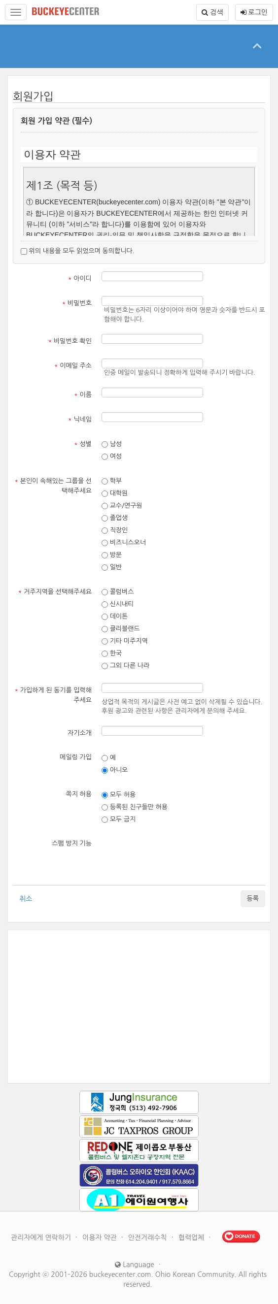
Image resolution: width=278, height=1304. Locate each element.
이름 (83, 394)
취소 (25, 898)
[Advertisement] (139, 1007)
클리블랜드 (121, 628)
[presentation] (176, 856)
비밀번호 (77, 303)
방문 (112, 555)
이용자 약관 (100, 1237)
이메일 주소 (73, 365)
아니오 (115, 770)
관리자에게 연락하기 (42, 1237)
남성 (112, 444)
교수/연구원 (122, 505)
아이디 (80, 278)
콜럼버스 (118, 591)
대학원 (115, 493)
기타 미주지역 (125, 641)
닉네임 (80, 419)
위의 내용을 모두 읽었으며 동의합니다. (78, 251)
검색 (212, 12)
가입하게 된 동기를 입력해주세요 (53, 695)
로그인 (254, 12)
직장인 (115, 530)
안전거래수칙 (148, 1237)
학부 (112, 481)
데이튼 (115, 616)
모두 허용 (119, 794)
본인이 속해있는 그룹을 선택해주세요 (53, 486)
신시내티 (118, 604)
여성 (112, 456)
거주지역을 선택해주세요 (55, 591)
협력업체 (192, 1237)
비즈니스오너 (124, 542)
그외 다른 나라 (125, 665)
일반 (112, 567)
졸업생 (115, 518)
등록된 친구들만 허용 (135, 807)
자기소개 (80, 733)
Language (134, 1264)
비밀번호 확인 (70, 341)
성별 (83, 444)
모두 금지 (119, 819)
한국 (112, 653)
